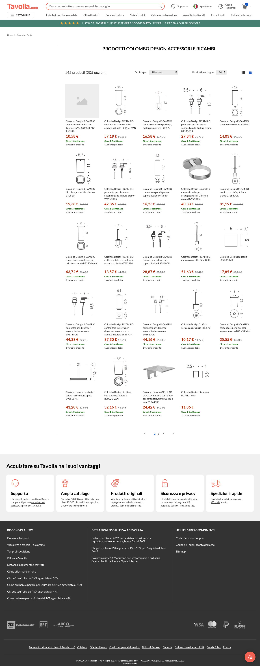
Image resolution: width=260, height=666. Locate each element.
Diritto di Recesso (151, 647)
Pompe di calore (115, 15)
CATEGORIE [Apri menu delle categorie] (23, 15)
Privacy (227, 647)
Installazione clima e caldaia (61, 15)
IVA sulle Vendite (17, 558)
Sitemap (181, 551)
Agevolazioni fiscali (194, 15)
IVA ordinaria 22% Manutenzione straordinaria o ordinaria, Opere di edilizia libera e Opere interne (126, 559)
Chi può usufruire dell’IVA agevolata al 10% (32, 578)
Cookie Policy (214, 647)
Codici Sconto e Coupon (189, 538)
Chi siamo (82, 647)
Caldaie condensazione (164, 15)
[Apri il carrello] (247, 7)
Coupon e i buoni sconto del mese (195, 544)
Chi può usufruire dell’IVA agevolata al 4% (32, 591)
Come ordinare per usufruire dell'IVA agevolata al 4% (38, 598)
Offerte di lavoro (98, 647)
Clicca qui (228, 23)
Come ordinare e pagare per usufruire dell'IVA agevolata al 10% (44, 584)
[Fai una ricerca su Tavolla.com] (105, 6)
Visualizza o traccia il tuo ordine (26, 544)
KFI (135, 663)
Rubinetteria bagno (241, 15)
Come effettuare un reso (21, 571)
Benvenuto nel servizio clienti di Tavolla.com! (52, 647)
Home (10, 35)
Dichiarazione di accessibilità (189, 647)
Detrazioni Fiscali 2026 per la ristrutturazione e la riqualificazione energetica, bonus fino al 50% (121, 539)
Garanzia (167, 647)
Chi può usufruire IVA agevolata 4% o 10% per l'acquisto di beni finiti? (129, 549)
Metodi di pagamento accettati (25, 564)
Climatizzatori (91, 15)
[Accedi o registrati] (227, 6)
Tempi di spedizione (18, 551)
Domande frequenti (18, 538)
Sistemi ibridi (137, 15)
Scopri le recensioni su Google (130, 23)
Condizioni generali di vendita (124, 647)
